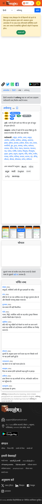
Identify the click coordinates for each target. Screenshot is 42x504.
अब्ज (24, 137)
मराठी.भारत (4, 460)
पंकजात (33, 148)
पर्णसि (14, 151)
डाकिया (4, 376)
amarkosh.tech (18, 468)
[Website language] (28, 3)
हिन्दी (14, 90)
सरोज (23, 159)
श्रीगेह (35, 156)
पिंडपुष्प (25, 151)
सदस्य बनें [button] (21, 32)
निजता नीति (10, 448)
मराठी (13, 171)
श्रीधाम (6, 159)
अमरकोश (6, 90)
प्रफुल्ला (20, 153)
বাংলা (28, 171)
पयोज (9, 151)
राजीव (35, 153)
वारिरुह (16, 156)
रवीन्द (30, 153)
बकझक (5, 368)
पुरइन (6, 153)
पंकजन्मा (26, 148)
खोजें (37, 10)
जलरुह (20, 145)
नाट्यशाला (5, 361)
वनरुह (6, 156)
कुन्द (15, 145)
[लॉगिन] (38, 3)
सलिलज (29, 159)
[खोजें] (25, 10)
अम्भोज (6, 140)
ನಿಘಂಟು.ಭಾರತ (20, 464)
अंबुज (15, 137)
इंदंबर (6, 143)
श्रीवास (12, 159)
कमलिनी (7, 145)
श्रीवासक (18, 159)
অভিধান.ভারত (6, 468)
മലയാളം (15, 176)
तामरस (6, 148)
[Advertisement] (21, 59)
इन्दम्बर (16, 143)
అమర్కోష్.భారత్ (15, 460)
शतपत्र (27, 156)
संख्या (4, 287)
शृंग (31, 156)
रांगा (3, 294)
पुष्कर (11, 153)
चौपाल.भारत (29, 468)
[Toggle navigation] (3, 3)
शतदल (22, 156)
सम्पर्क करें (29, 448)
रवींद (26, 153)
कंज (30, 143)
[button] (4, 232)
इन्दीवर (21, 143)
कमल (35, 143)
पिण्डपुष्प (32, 151)
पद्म (5, 151)
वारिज (11, 156)
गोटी (3, 312)
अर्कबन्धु (7, 108)
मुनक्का (4, 304)
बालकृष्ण (5, 386)
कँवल (27, 143)
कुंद (12, 145)
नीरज (16, 148)
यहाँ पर (15, 274)
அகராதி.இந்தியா (28, 460)
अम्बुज (29, 137)
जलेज (25, 145)
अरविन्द (18, 140)
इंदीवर (11, 143)
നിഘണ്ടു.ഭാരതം (7, 464)
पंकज (21, 148)
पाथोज (19, 151)
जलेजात (31, 145)
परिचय (3, 448)
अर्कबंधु (24, 140)
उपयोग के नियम (20, 448)
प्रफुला (16, 153)
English (21, 171)
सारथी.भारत (4, 472)
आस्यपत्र (30, 140)
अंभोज (20, 137)
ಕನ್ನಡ (7, 171)
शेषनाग (4, 351)
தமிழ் (7, 176)
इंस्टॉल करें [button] (21, 230)
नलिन (11, 148)
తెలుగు (24, 166)
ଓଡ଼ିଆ (31, 166)
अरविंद (12, 140)
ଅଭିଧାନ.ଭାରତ (32, 464)
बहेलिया (5, 322)
